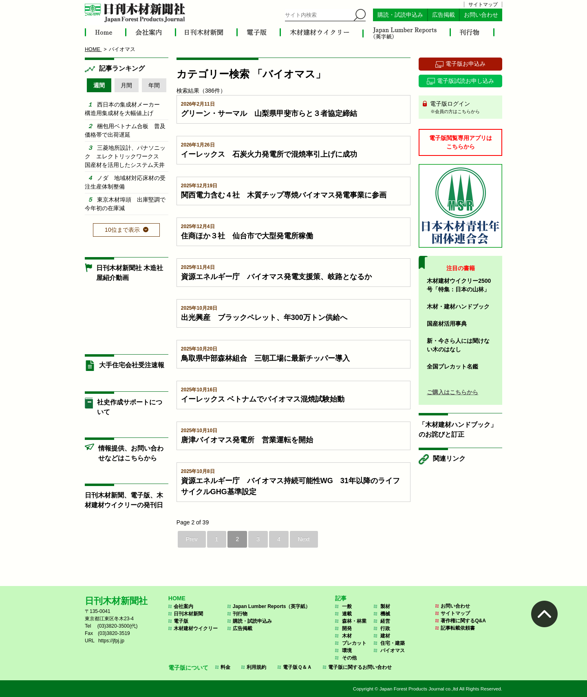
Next (304, 539)
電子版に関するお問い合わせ (360, 667)
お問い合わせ (481, 15)
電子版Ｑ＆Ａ (297, 667)
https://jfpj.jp (111, 641)
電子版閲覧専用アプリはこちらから (460, 142)
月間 (126, 85)
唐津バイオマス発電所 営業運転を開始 (247, 440)
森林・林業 (354, 621)
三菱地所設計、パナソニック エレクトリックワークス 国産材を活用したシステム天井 (125, 156)
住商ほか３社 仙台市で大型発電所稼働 (247, 236)
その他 (349, 658)
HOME (176, 598)
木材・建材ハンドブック (458, 306)
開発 (347, 628)
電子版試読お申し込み (465, 81)
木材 (347, 636)
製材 (385, 606)
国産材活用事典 (447, 323)
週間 (99, 85)
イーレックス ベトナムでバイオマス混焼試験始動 (262, 399)
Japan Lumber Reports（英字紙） (272, 606)
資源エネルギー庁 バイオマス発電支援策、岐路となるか (276, 277)
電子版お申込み (465, 63)
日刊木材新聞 (188, 614)
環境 (347, 650)
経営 (385, 621)
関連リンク (449, 458)
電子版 (181, 621)
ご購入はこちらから (452, 392)
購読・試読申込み (400, 15)
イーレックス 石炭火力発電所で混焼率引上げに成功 (269, 154)
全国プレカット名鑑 (452, 366)
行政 (385, 628)
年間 (154, 85)
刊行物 (240, 614)
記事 (340, 598)
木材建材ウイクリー (196, 628)
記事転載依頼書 (458, 628)
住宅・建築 (392, 643)
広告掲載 (443, 15)
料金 (225, 667)
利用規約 (256, 667)
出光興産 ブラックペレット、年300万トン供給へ (264, 317)
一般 (347, 606)
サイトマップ (483, 4)
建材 (385, 636)
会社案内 (183, 606)
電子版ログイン (463, 107)
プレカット (354, 643)
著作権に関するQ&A (463, 621)
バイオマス (392, 650)
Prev (192, 539)
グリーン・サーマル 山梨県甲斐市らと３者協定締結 (269, 113)
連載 (347, 614)
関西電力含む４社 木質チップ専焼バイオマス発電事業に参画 (283, 195)
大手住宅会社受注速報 (131, 365)
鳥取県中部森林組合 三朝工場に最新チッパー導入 (265, 358)
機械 (385, 614)
